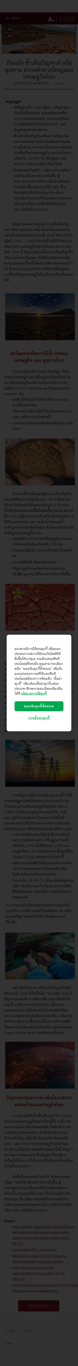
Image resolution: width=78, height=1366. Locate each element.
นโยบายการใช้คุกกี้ (34, 693)
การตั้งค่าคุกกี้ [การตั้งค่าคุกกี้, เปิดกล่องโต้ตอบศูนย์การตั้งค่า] (39, 718)
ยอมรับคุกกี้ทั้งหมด (39, 706)
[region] (39, 683)
